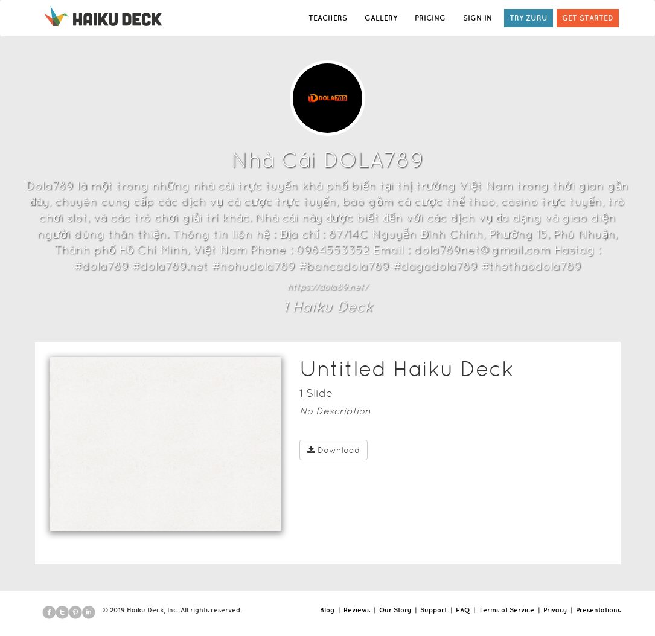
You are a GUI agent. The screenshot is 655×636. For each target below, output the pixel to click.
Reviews (356, 610)
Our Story (395, 610)
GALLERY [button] (381, 18)
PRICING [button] (430, 18)
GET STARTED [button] (587, 18)
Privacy (555, 610)
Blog (327, 610)
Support (433, 610)
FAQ (463, 610)
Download (333, 450)
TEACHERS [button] (327, 18)
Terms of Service (506, 610)
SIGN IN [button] (477, 18)
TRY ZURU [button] (529, 18)
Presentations (598, 610)
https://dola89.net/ (327, 287)
